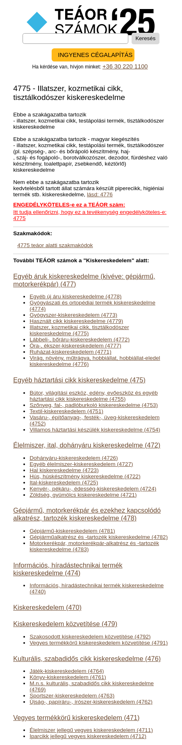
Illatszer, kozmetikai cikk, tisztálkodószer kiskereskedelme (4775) (79, 330)
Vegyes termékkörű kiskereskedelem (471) (76, 717)
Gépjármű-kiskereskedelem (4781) (72, 531)
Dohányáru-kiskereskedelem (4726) (74, 458)
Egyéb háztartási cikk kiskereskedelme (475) (79, 380)
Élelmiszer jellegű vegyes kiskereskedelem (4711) (91, 730)
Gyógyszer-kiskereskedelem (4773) (73, 315)
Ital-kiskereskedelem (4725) (64, 482)
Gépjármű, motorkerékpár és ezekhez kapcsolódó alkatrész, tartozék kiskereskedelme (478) (87, 514)
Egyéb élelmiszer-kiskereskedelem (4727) (81, 464)
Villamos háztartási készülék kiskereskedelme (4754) (95, 430)
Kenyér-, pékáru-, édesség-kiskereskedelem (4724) (93, 489)
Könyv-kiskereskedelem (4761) (68, 677)
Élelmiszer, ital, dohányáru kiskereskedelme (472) (86, 445)
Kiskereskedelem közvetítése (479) (65, 623)
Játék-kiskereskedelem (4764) (67, 671)
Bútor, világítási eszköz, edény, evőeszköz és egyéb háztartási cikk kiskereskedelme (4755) (94, 396)
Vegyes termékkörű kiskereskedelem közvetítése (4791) (99, 643)
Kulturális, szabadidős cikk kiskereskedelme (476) (87, 658)
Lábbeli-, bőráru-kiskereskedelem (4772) (80, 339)
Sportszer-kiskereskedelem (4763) (72, 696)
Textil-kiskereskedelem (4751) (66, 411)
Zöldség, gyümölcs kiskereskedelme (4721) (83, 495)
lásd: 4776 (100, 194)
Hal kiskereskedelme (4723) (64, 470)
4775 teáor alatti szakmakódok (55, 245)
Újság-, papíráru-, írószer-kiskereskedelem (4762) (91, 702)
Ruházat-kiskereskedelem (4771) (70, 352)
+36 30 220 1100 (125, 66)
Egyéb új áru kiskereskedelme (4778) (75, 296)
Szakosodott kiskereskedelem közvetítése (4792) (90, 637)
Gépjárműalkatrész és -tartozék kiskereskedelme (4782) (99, 537)
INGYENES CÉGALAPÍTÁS (95, 55)
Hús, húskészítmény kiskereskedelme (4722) (85, 476)
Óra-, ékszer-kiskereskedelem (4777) (75, 346)
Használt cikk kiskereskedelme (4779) (76, 321)
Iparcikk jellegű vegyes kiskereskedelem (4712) (88, 736)
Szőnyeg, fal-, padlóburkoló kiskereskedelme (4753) (94, 405)
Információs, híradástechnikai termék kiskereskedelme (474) (68, 569)
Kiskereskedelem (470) (47, 607)
